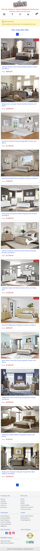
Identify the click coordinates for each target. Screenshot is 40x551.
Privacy (22, 501)
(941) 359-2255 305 (24, 11)
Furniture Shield (25, 505)
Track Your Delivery (6, 522)
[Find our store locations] (12, 14)
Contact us (3, 505)
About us (3, 499)
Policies (23, 503)
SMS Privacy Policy (5, 541)
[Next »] (23, 34)
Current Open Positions (27, 516)
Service (22, 499)
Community (4, 503)
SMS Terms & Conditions (7, 543)
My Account (4, 507)
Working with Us (25, 518)
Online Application (26, 520)
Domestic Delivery (5, 518)
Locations (3, 501)
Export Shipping (5, 520)
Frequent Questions (6, 524)
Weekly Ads (4, 526)
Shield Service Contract (27, 507)
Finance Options (5, 516)
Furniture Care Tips (26, 509)
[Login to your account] (28, 14)
